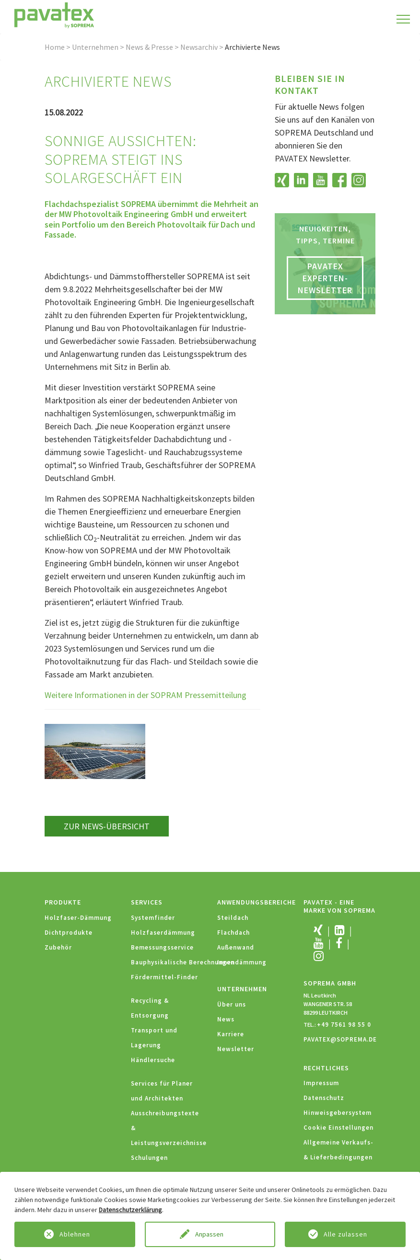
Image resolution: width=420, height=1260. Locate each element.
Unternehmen (95, 47)
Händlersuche (153, 1060)
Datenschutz (323, 1098)
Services (147, 902)
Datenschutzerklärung (130, 1209)
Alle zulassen (345, 1234)
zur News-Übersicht (107, 826)
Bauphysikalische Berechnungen (182, 962)
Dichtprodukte (69, 932)
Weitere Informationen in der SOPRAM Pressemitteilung (145, 694)
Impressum (321, 1083)
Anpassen (210, 1234)
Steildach (232, 918)
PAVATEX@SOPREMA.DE (340, 1039)
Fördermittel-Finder (164, 977)
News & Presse (149, 47)
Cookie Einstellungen (338, 1127)
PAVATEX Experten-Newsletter (325, 278)
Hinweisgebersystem (337, 1113)
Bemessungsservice (162, 947)
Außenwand (235, 947)
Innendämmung (242, 962)
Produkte (63, 902)
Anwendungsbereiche (256, 902)
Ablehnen (74, 1234)
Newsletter (235, 1049)
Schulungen (149, 1158)
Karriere (230, 1034)
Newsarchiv (199, 47)
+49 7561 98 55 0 (344, 1024)
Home (55, 47)
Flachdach (233, 932)
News (225, 1019)
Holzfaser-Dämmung (78, 918)
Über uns (231, 1004)
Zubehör (58, 947)
